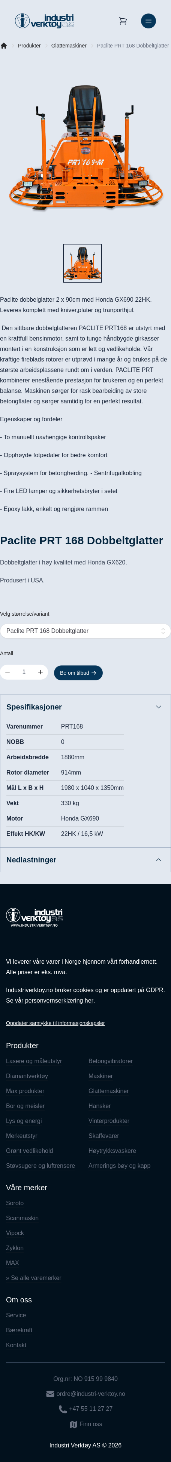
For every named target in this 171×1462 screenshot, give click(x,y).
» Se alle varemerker (34, 1278)
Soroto (15, 1203)
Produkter (29, 46)
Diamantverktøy (27, 1076)
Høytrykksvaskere (112, 1151)
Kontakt (16, 1345)
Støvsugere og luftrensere (40, 1166)
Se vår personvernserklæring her (49, 1000)
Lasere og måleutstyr (34, 1061)
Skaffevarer (103, 1136)
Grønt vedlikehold (29, 1151)
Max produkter (25, 1091)
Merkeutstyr (22, 1136)
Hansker (99, 1106)
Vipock (15, 1233)
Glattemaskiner (69, 46)
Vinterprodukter (108, 1121)
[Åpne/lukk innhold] (159, 707)
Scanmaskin (22, 1218)
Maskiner (100, 1076)
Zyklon (15, 1248)
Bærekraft (19, 1330)
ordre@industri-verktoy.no (85, 1393)
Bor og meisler (25, 1106)
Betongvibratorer (110, 1061)
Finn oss (85, 1424)
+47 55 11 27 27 (85, 1409)
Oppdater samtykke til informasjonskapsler (55, 1023)
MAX (12, 1263)
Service (16, 1315)
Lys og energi (24, 1121)
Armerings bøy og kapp (119, 1166)
